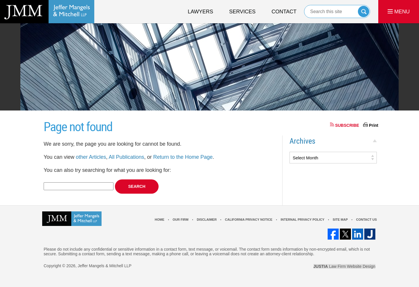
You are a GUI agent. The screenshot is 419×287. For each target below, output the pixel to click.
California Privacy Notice (248, 219)
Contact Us (366, 219)
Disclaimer (206, 219)
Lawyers (200, 12)
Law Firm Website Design (344, 266)
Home (159, 219)
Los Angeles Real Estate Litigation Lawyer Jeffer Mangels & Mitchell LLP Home (47, 11)
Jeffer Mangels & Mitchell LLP (105, 265)
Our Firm (180, 219)
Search (363, 11)
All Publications (126, 157)
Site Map (340, 219)
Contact (284, 12)
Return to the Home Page (183, 157)
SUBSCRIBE (347, 125)
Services (242, 12)
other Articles (91, 157)
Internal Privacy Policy (302, 219)
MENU (399, 12)
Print (373, 125)
